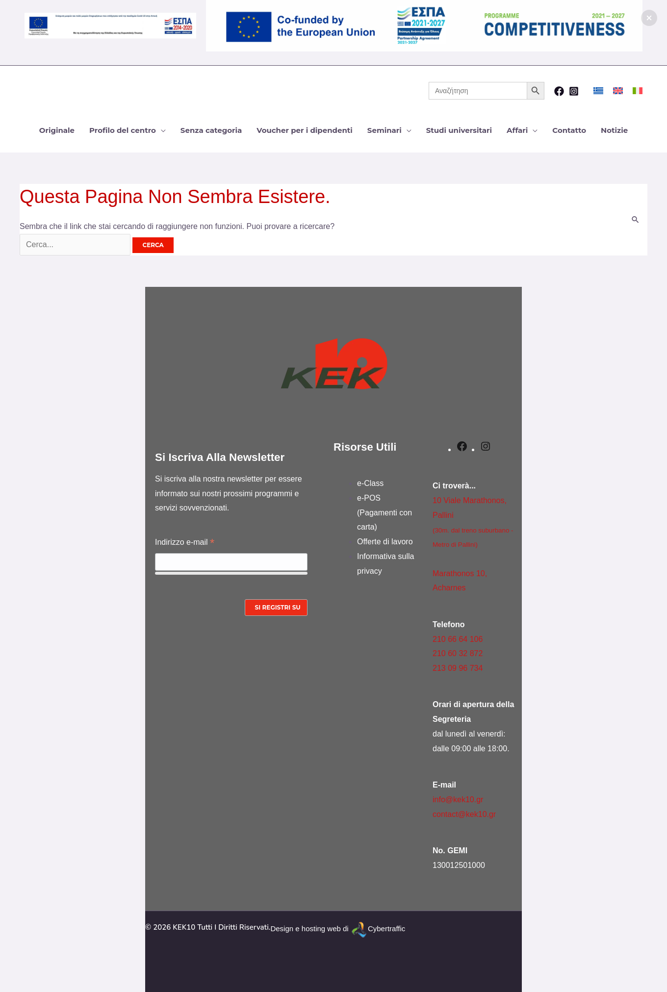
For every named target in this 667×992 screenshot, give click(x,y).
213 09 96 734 (458, 668)
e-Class (370, 483)
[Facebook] (559, 91)
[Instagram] (574, 91)
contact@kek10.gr (464, 814)
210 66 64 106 (458, 639)
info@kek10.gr (458, 799)
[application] (161, 130)
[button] (649, 18)
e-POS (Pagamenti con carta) (384, 512)
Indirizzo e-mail (184, 543)
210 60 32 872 (458, 653)
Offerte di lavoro (385, 541)
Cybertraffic (386, 929)
